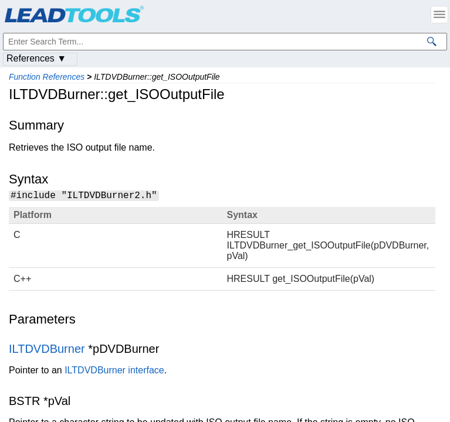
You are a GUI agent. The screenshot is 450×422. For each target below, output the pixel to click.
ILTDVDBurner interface (114, 372)
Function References (46, 76)
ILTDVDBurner (47, 350)
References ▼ (36, 58)
